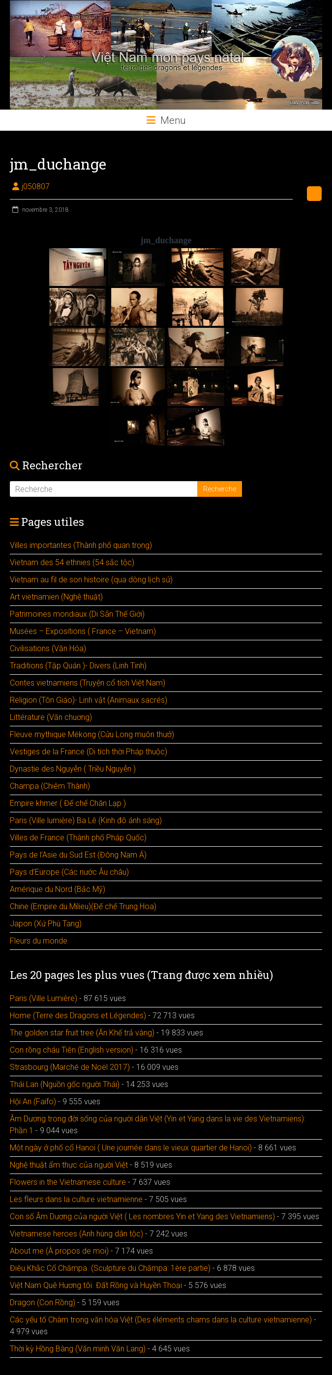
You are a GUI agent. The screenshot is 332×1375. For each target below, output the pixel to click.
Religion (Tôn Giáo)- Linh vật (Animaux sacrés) (88, 700)
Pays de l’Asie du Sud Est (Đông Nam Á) (78, 854)
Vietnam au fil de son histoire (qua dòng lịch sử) (91, 579)
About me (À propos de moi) (59, 1251)
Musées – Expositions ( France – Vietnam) (83, 631)
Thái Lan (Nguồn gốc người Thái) (65, 1084)
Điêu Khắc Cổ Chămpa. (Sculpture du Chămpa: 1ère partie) (110, 1268)
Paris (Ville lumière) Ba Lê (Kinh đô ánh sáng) (86, 820)
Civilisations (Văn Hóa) (48, 648)
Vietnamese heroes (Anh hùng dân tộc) (76, 1233)
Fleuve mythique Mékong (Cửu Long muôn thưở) (92, 734)
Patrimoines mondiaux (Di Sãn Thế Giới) (77, 614)
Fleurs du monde (38, 940)
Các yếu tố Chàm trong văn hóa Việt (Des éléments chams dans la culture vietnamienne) (161, 1319)
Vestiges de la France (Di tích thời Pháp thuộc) (88, 751)
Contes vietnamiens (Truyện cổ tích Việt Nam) (87, 683)
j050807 (36, 186)
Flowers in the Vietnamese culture (68, 1182)
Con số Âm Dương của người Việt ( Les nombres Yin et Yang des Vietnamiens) (142, 1216)
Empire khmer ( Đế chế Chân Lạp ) (68, 803)
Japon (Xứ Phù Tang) (46, 923)
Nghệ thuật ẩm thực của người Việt (69, 1165)
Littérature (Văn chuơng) (51, 717)
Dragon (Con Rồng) (42, 1302)
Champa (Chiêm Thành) (50, 786)
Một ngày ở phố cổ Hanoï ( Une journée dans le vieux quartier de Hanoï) (131, 1147)
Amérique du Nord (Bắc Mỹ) (57, 889)
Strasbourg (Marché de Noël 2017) (70, 1067)
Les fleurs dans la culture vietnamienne (76, 1199)
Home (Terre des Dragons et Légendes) (78, 1015)
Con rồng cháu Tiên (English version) (71, 1050)
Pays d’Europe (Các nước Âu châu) (69, 872)
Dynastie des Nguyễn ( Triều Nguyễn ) (73, 768)
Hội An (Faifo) (33, 1101)
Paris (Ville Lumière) (43, 998)
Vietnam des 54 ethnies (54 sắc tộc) (72, 562)
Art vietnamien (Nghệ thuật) (56, 597)
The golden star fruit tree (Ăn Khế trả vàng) (82, 1032)
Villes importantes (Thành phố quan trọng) (81, 545)
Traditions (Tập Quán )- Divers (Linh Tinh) (78, 665)
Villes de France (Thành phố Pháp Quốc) (78, 837)
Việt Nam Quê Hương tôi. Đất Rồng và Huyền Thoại (96, 1285)
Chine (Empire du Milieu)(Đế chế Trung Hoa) (83, 906)
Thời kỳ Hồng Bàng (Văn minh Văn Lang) (78, 1348)
